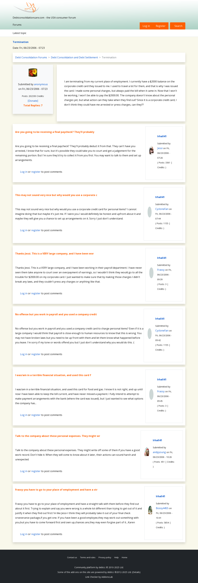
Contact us (72, 557)
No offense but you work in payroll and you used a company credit (56, 314)
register (36, 171)
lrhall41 (162, 136)
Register (161, 26)
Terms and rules (87, 557)
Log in (146, 26)
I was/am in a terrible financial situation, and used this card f (53, 375)
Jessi (160, 148)
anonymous (41, 84)
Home (124, 557)
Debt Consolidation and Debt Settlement (74, 57)
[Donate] (33, 100)
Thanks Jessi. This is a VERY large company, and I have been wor (54, 253)
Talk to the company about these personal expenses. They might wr (57, 436)
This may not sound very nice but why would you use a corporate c (56, 195)
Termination (20, 42)
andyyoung (159, 452)
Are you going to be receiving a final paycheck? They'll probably (54, 132)
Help (116, 557)
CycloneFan (161, 209)
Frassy (161, 269)
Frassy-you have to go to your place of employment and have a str (56, 489)
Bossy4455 (162, 508)
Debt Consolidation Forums (31, 57)
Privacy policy (105, 557)
